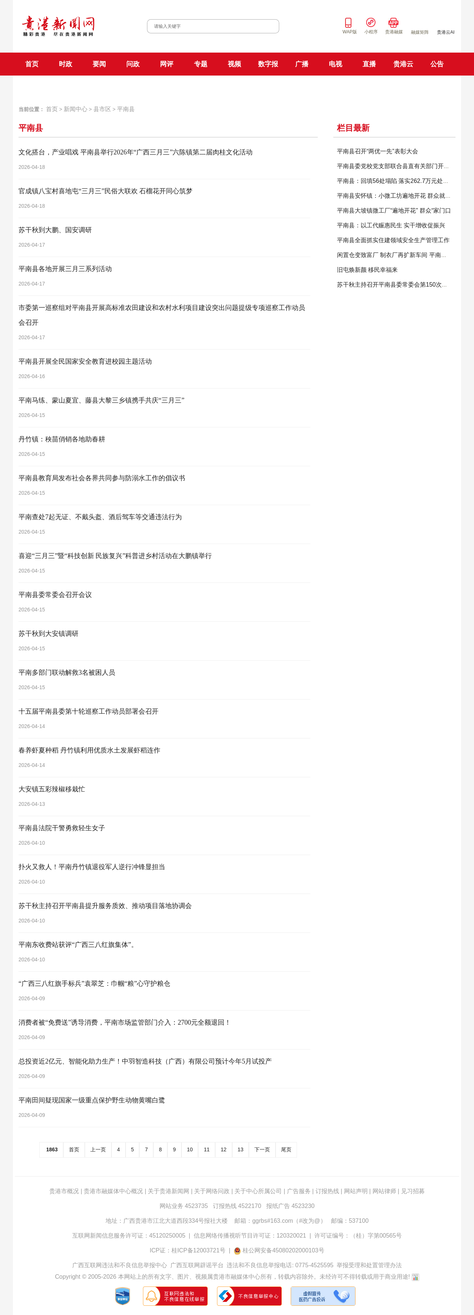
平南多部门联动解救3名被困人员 (67, 672)
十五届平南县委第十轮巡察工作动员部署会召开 (88, 711)
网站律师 (384, 1191)
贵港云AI (445, 32)
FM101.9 (157, 87)
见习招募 (413, 1191)
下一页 (262, 1149)
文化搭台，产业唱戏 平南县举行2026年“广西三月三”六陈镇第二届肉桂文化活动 (136, 152)
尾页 (286, 1149)
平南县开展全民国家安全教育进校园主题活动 (85, 361)
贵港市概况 (64, 1191)
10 (190, 1149)
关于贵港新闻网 (168, 1191)
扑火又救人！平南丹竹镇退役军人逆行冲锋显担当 (92, 867)
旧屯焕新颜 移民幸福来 (367, 270)
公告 (437, 64)
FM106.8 (181, 87)
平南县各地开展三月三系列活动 (65, 269)
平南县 (126, 109)
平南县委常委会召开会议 (55, 594)
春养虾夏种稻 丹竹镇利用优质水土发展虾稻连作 (89, 750)
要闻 (99, 64)
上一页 (98, 1149)
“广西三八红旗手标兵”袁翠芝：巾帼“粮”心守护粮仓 (94, 983)
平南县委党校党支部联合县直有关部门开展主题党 (402, 166)
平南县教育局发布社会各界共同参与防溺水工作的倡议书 (102, 478)
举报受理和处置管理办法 (369, 1265)
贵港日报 (71, 86)
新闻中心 (75, 109)
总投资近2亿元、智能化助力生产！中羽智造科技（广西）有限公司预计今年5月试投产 (145, 1061)
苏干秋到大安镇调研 (49, 633)
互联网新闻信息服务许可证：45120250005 (129, 1235)
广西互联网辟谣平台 (197, 1265)
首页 (32, 64)
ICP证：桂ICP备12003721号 (188, 1250)
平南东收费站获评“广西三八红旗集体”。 (78, 944)
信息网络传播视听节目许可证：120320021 (250, 1235)
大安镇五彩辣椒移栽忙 (52, 789)
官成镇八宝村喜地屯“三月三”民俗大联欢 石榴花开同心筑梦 (106, 191)
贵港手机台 (430, 86)
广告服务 (299, 1191)
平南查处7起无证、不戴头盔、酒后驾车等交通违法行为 (100, 517)
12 (224, 1149)
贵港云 (403, 64)
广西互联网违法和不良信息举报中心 (119, 1265)
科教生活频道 (305, 86)
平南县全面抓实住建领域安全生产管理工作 (393, 240)
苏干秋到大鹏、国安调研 (55, 230)
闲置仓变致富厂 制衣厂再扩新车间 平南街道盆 (398, 255)
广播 (301, 64)
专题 (200, 64)
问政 (133, 64)
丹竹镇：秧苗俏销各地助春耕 (62, 439)
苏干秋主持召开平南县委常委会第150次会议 (395, 284)
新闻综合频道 (268, 86)
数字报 (268, 64)
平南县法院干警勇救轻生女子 (62, 828)
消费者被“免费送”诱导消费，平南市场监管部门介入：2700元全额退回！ (125, 1022)
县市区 (102, 109)
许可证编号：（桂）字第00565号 (358, 1235)
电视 (335, 64)
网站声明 (356, 1191)
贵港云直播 (397, 86)
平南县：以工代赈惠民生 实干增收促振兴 (391, 225)
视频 (234, 64)
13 (241, 1149)
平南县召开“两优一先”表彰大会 (377, 151)
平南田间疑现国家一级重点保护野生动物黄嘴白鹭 (92, 1100)
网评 (166, 64)
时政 (65, 64)
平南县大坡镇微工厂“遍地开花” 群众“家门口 (394, 210)
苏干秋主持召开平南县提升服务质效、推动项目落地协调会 (105, 906)
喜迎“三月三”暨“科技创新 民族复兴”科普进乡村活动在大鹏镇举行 (115, 556)
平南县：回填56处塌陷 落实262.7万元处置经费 (399, 181)
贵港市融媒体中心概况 (113, 1191)
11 (207, 1149)
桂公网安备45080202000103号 (283, 1250)
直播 (369, 64)
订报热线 (327, 1191)
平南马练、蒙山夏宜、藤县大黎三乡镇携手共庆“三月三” (101, 400)
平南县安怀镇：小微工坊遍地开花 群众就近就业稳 (403, 196)
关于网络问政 (212, 1191)
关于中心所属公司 (258, 1191)
